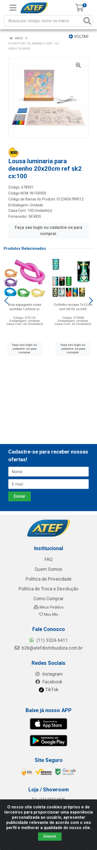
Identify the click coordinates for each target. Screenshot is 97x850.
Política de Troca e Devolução (48, 588)
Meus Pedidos (49, 607)
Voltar (78, 36)
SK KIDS (34, 216)
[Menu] (13, 7)
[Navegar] (6, 301)
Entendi (49, 836)
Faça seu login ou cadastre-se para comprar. (48, 230)
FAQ (48, 559)
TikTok (48, 689)
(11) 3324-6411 (48, 640)
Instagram (49, 674)
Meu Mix (48, 614)
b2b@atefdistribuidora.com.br (48, 648)
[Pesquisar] (87, 20)
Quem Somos (48, 569)
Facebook (48, 681)
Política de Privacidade (49, 579)
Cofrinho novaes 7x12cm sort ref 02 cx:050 (73, 306)
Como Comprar (48, 598)
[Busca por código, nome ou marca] (43, 20)
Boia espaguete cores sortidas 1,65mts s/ (24, 306)
